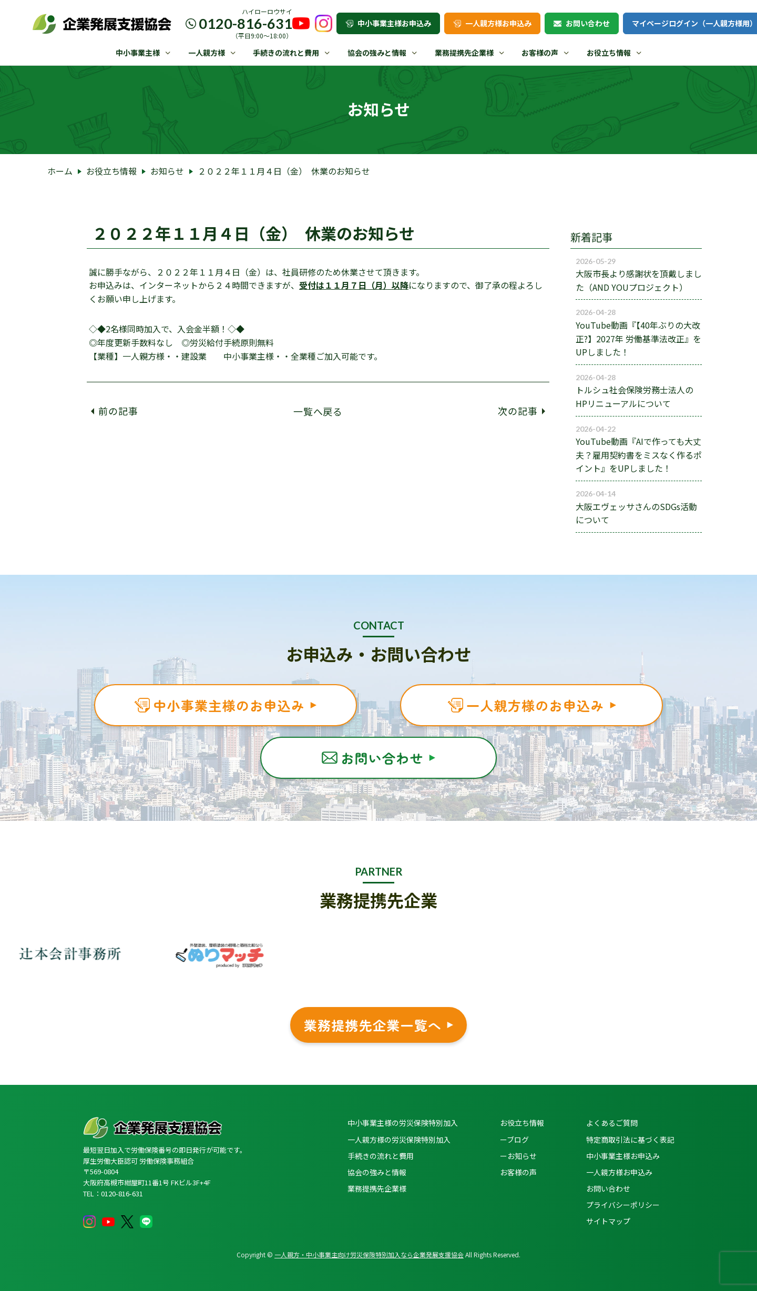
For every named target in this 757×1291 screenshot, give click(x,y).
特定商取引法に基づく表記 (630, 1139)
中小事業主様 (138, 52)
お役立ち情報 (609, 52)
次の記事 (521, 411)
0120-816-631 (245, 23)
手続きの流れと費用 (286, 52)
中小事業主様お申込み (388, 23)
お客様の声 (539, 52)
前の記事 (114, 411)
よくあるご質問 (612, 1122)
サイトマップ (608, 1221)
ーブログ (514, 1139)
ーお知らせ (518, 1156)
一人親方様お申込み (492, 23)
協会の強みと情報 (376, 52)
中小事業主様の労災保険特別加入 (402, 1122)
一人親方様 (206, 52)
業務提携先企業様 (464, 52)
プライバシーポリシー (623, 1204)
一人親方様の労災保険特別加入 (399, 1139)
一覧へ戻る (318, 411)
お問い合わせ (582, 23)
